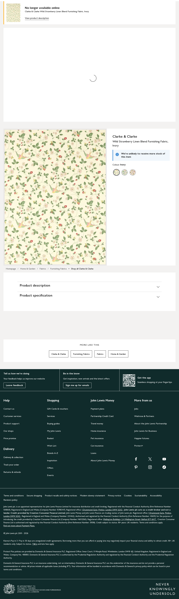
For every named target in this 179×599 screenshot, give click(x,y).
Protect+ (138, 445)
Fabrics (43, 268)
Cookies (128, 495)
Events (50, 475)
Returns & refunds (12, 472)
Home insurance (98, 431)
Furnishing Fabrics (58, 268)
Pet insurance (97, 438)
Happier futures (141, 438)
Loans (93, 453)
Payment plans (97, 408)
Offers (50, 467)
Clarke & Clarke (58, 354)
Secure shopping (34, 495)
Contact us (8, 408)
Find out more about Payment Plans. (19, 526)
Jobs (136, 408)
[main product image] (15, 12)
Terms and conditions (13, 495)
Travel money (97, 423)
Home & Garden (27, 268)
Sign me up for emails (77, 385)
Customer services (12, 416)
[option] (116, 172)
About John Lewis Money (103, 460)
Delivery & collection (13, 457)
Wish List (51, 445)
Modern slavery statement (92, 495)
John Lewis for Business (145, 431)
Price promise (9, 438)
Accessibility (156, 495)
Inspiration (52, 460)
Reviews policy (10, 499)
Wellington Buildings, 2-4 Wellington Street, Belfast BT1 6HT (130, 519)
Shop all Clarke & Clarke (82, 268)
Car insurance (97, 445)
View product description (37, 18)
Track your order (11, 464)
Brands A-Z (52, 453)
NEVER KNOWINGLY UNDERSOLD (162, 589)
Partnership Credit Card (102, 416)
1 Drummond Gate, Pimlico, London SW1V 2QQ (102, 510)
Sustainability (141, 495)
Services (51, 416)
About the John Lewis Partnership (150, 423)
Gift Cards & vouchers (57, 408)
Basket (50, 438)
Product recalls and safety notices (61, 495)
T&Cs (34, 544)
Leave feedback (14, 385)
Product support (11, 423)
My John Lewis (54, 431)
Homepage (11, 268)
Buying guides (53, 423)
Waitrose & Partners (144, 416)
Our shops (8, 431)
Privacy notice (114, 495)
